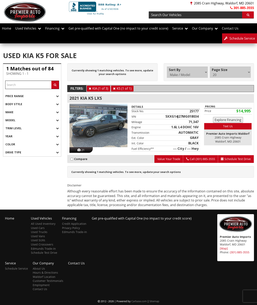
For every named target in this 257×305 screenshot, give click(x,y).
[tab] (32, 96)
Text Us (228, 126)
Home (6, 28)
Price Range (32, 96)
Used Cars (38, 228)
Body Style (32, 104)
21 (81, 150)
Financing (54, 28)
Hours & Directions (45, 272)
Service (180, 28)
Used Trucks (39, 232)
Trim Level (32, 128)
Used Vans (38, 236)
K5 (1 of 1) (124, 88)
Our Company (205, 28)
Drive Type (32, 152)
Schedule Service (16, 268)
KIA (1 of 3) (100, 88)
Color (32, 144)
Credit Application (74, 224)
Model (32, 120)
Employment (41, 285)
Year (32, 136)
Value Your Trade (168, 159)
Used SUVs (38, 240)
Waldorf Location (44, 276)
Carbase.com (139, 301)
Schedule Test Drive (44, 253)
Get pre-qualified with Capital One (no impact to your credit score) (118, 28)
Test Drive (236, 159)
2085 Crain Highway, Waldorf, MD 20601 (222, 3)
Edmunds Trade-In (43, 248)
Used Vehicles (28, 28)
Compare (79, 159)
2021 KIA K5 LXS (85, 98)
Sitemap (154, 301)
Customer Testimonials (48, 281)
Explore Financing (228, 120)
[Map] (224, 248)
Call (200, 159)
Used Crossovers (42, 244)
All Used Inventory (43, 224)
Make (32, 112)
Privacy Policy (71, 228)
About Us (39, 268)
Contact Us (230, 28)
